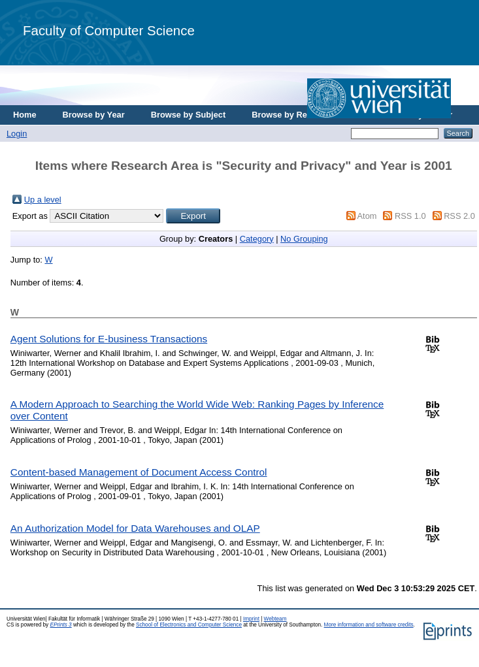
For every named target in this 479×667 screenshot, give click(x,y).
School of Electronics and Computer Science (189, 625)
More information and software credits (369, 625)
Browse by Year (94, 115)
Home (25, 115)
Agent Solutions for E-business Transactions (108, 338)
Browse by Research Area (303, 115)
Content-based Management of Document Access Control (138, 472)
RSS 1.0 (410, 216)
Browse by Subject (188, 115)
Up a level (42, 199)
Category (257, 239)
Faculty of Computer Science (109, 30)
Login (17, 133)
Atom (367, 216)
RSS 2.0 (459, 216)
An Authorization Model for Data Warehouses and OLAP (135, 528)
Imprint (251, 619)
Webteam (275, 619)
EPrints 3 (60, 625)
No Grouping (304, 239)
